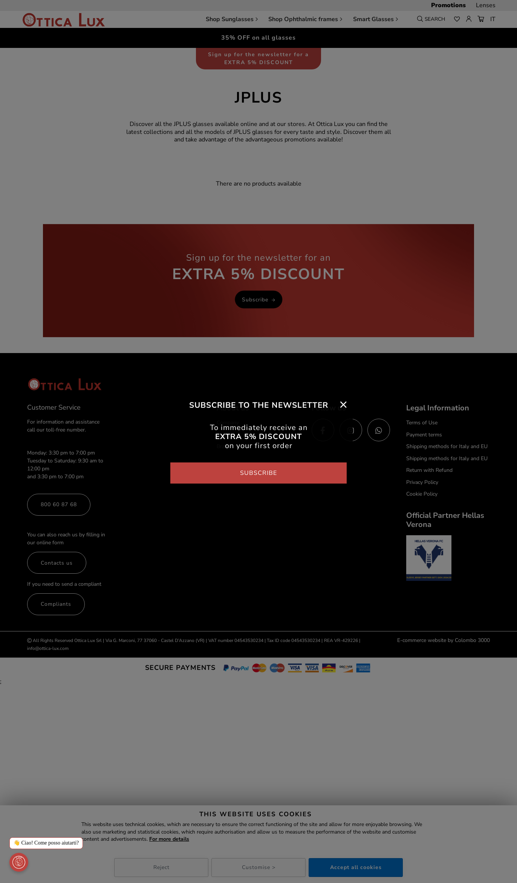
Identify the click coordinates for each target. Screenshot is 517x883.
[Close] (343, 404)
